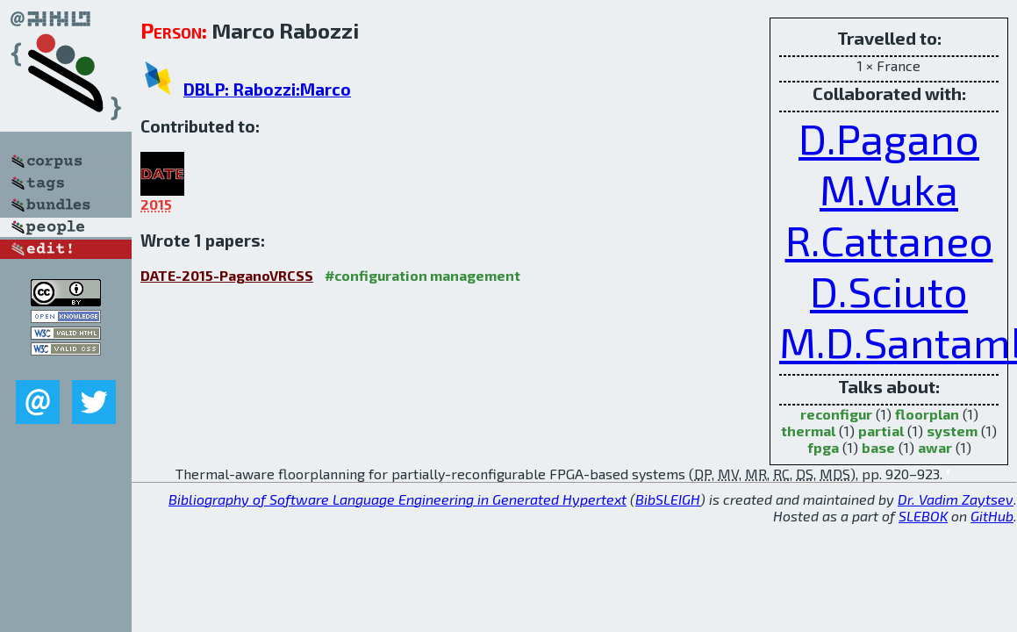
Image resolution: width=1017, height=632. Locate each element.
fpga (823, 447)
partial (881, 430)
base (878, 447)
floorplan (927, 414)
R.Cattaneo (889, 239)
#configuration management (422, 275)
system (952, 430)
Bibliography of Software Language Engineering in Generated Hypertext (397, 499)
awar (935, 447)
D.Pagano (889, 137)
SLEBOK (923, 515)
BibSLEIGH (667, 499)
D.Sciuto (889, 290)
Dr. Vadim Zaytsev (955, 499)
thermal (808, 430)
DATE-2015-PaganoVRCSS (226, 275)
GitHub (991, 515)
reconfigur (836, 414)
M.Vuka (889, 188)
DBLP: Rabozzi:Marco (267, 89)
